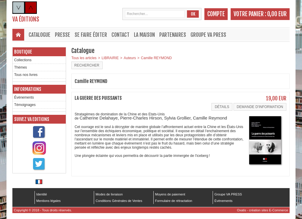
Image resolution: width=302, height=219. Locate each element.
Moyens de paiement (170, 194)
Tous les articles (83, 58)
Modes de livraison (109, 194)
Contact (120, 34)
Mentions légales (48, 201)
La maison (144, 34)
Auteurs (130, 58)
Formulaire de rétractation (173, 201)
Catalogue (39, 34)
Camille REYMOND (156, 58)
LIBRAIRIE (110, 58)
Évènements (24, 97)
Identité (41, 194)
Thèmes (20, 67)
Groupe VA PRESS (208, 34)
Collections (23, 60)
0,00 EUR (277, 14)
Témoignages (25, 105)
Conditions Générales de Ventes (119, 201)
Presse (62, 34)
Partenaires (172, 34)
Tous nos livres (25, 75)
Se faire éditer (91, 34)
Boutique (23, 52)
